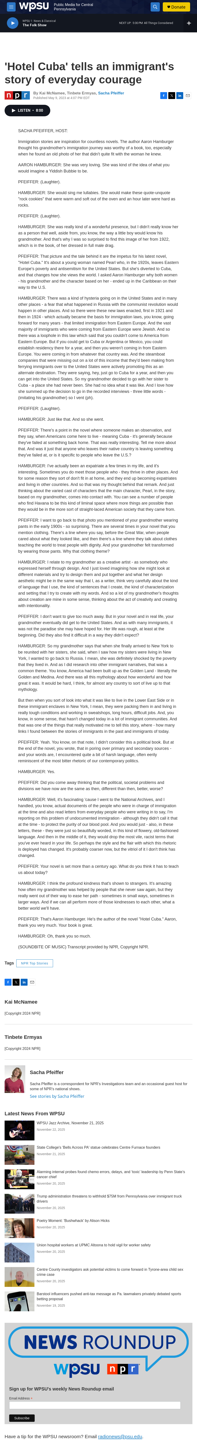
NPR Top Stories (34, 963)
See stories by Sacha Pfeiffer (57, 1096)
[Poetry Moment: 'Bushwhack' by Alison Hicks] (19, 1228)
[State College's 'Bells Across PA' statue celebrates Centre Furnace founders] (19, 1155)
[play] (12, 23)
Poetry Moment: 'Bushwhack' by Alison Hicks (73, 1221)
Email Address (21, 1398)
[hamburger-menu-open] (11, 7)
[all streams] (190, 23)
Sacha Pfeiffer (111, 93)
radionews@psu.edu (120, 1436)
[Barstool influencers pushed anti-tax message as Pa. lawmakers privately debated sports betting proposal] (19, 1301)
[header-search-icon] (155, 7)
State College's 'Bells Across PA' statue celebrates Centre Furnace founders (98, 1147)
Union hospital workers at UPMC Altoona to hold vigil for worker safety (94, 1245)
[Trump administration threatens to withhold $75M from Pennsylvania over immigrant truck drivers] (19, 1204)
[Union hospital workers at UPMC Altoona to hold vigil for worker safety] (19, 1252)
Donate (178, 7)
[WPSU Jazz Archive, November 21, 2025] (19, 1130)
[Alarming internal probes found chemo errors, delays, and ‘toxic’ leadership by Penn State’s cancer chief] (19, 1179)
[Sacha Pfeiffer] (15, 1079)
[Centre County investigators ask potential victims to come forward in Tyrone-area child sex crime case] (19, 1277)
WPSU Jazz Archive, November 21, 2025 (70, 1123)
